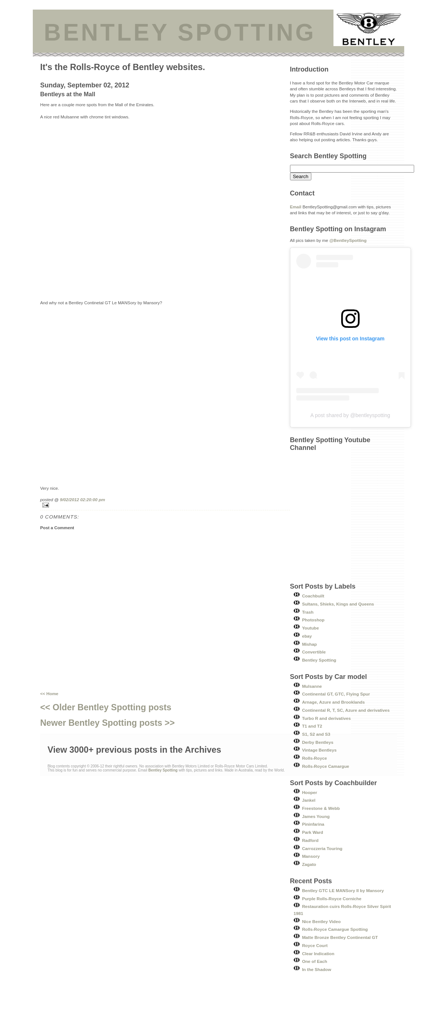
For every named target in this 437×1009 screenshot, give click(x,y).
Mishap (309, 644)
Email (295, 206)
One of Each (314, 961)
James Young (316, 816)
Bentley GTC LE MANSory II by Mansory (343, 890)
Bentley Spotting (319, 660)
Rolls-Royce (314, 758)
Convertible (314, 651)
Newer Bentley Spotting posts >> (107, 723)
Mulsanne (312, 686)
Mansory (311, 856)
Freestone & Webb (321, 808)
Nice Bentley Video (321, 921)
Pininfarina (313, 824)
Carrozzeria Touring (322, 848)
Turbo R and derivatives (326, 718)
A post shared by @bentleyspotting (350, 415)
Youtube (310, 627)
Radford (310, 840)
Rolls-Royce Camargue (325, 766)
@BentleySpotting (348, 240)
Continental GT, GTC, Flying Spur (336, 693)
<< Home (49, 693)
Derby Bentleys (317, 742)
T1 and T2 (312, 726)
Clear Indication (318, 953)
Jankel (308, 800)
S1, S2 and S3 (316, 734)
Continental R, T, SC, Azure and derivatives (346, 710)
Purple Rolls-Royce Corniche (331, 898)
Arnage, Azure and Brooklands (333, 702)
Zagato (309, 864)
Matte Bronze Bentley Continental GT (340, 937)
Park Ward (312, 832)
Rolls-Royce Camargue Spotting (335, 929)
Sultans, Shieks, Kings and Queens (338, 603)
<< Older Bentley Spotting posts (105, 707)
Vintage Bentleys (319, 750)
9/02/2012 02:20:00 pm (82, 499)
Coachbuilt (313, 595)
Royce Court (315, 945)
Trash (308, 612)
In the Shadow (316, 969)
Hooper (309, 792)
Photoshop (313, 619)
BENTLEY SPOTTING (180, 32)
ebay (307, 636)
